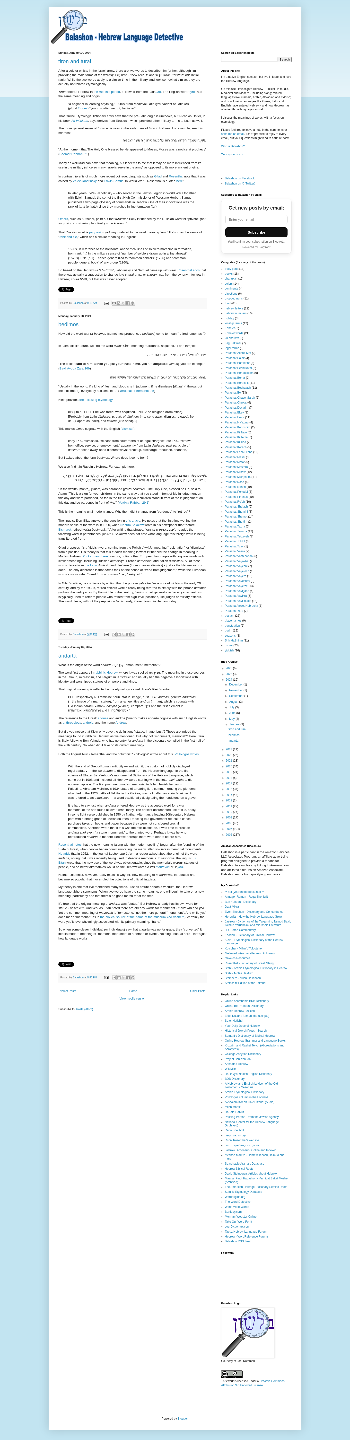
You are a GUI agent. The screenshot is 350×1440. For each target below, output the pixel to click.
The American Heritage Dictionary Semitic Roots (256, 1187)
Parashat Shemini (236, 511)
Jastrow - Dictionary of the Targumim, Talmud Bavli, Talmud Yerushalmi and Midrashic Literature (258, 923)
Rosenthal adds (188, 270)
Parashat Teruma (236, 531)
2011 (229, 806)
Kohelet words (234, 333)
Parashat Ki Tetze (236, 437)
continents (231, 288)
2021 (229, 760)
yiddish (229, 650)
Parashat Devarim (236, 407)
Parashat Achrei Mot (238, 353)
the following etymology (96, 400)
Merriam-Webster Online (240, 1216)
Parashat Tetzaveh (237, 536)
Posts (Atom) (84, 1009)
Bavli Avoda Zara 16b (74, 368)
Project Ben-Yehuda (238, 1059)
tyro (192, 92)
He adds (64, 853)
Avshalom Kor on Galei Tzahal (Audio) (249, 1102)
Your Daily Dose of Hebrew (242, 1025)
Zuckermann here (95, 556)
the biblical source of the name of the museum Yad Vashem (142, 917)
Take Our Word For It (238, 1221)
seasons (230, 635)
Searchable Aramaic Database (244, 1163)
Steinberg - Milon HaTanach (243, 978)
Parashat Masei (235, 457)
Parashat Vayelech (237, 571)
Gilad (158, 176)
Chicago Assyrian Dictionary (243, 1054)
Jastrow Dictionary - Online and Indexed (251, 1150)
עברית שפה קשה (235, 1135)
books (229, 273)
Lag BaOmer (233, 343)
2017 (229, 783)
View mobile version (133, 998)
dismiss (127, 428)
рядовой (96, 232)
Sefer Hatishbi (234, 1020)
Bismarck (65, 529)
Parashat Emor (234, 417)
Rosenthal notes (69, 844)
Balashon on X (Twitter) (240, 183)
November (236, 690)
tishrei (229, 645)
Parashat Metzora (236, 467)
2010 (229, 812)
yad (180, 867)
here (179, 181)
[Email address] (256, 219)
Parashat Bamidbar (237, 363)
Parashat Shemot (236, 516)
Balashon (78, 302)
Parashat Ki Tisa (235, 442)
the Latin (91, 565)
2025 (229, 674)
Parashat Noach (235, 487)
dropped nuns (234, 298)
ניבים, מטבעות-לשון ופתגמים (242, 1145)
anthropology (72, 722)
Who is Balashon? (233, 146)
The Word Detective (238, 1201)
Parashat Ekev (234, 412)
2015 (229, 795)
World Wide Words (237, 1207)
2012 (229, 800)
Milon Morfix (233, 1107)
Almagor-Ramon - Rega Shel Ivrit (246, 896)
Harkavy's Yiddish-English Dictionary (248, 1074)
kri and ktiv (232, 338)
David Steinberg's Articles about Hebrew (251, 1173)
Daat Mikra (232, 906)
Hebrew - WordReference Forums (247, 1236)
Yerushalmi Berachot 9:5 (136, 391)
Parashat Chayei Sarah (240, 397)
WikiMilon (231, 1069)
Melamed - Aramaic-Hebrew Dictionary (250, 953)
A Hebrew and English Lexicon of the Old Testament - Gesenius (251, 1085)
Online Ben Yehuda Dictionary (244, 1006)
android (88, 722)
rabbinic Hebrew (106, 672)
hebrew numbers (235, 313)
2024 (229, 679)
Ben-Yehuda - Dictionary (240, 902)
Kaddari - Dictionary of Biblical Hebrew (250, 935)
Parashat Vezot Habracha (241, 605)
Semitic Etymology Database (243, 1192)
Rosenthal (176, 176)
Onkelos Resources (237, 958)
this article (133, 520)
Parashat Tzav (234, 546)
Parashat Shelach (236, 506)
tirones (83, 108)
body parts (231, 269)
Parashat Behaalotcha (239, 373)
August (234, 701)
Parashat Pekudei (236, 491)
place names (233, 620)
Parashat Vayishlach (238, 601)
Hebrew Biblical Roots (239, 1168)
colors (229, 283)
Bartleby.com (233, 1211)
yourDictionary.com (237, 1226)
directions (231, 293)
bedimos (68, 324)
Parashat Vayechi (236, 566)
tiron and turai (74, 61)
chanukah (231, 278)
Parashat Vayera (235, 576)
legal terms (232, 348)
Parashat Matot (235, 462)
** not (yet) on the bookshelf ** (244, 892)
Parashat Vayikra (236, 595)
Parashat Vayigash (237, 591)
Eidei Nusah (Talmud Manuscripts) (247, 1016)
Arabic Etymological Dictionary (244, 1092)
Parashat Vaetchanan (239, 556)
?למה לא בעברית (232, 154)
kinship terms (233, 323)
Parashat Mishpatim (238, 477)
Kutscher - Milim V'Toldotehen (244, 948)
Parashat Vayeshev (237, 581)
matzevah (163, 867)
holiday (229, 318)
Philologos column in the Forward (246, 1097)
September (236, 696)
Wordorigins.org (235, 1197)
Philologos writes (187, 754)
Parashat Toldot (235, 541)
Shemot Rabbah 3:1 (73, 154)
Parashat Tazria (235, 526)
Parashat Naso (234, 482)
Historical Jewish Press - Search (246, 1030)
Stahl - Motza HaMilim (239, 973)
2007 (229, 829)
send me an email (232, 134)
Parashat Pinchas (236, 497)
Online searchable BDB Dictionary (247, 1001)
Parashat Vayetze (236, 586)
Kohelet (230, 328)
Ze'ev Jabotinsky (85, 181)
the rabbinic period (107, 92)
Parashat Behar (235, 377)
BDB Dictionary (235, 1078)
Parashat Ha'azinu (237, 422)
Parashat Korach (235, 447)
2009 (229, 817)
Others (63, 219)
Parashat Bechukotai (238, 368)
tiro (159, 92)
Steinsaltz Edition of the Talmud (245, 983)
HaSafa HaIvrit (234, 1112)
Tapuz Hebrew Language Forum (245, 1231)
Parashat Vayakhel (237, 561)
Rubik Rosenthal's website (242, 1140)
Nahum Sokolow (132, 525)
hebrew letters (234, 308)
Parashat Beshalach (238, 387)
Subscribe (256, 232)
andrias (103, 718)
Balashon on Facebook (240, 178)
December (236, 684)
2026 (229, 668)
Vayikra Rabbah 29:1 (133, 502)
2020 (229, 766)
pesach (229, 615)
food (227, 303)
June (232, 713)
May (232, 718)
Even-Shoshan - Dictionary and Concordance (254, 911)
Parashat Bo (233, 392)
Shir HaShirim (234, 640)
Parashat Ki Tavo (236, 432)
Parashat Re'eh (235, 501)
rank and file (68, 237)
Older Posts (197, 991)
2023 (229, 749)
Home (133, 991)
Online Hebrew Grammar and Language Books (255, 1040)
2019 (229, 772)
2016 (229, 789)
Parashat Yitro (234, 611)
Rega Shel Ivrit (234, 1130)
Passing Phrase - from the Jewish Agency (252, 1117)
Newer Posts (68, 991)
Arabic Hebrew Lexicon (240, 1011)
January (234, 724)
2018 (229, 778)
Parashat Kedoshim (237, 427)
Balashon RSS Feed (238, 1241)
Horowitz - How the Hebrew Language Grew (253, 916)
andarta (67, 656)
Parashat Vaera (235, 551)
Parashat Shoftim (236, 521)
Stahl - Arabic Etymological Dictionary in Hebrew (256, 968)
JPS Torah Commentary (240, 930)
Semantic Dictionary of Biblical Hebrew (250, 1035)
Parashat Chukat (235, 402)
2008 (229, 823)
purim (228, 630)
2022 (229, 755)
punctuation (232, 625)
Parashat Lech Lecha (238, 452)
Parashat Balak (235, 358)
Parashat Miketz (235, 472)
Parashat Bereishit (237, 383)
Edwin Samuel (114, 181)
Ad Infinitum (79, 121)
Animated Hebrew (236, 1064)
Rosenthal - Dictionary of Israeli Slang (249, 963)
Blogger (183, 1418)
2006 (229, 834)
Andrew (120, 722)
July (232, 707)
